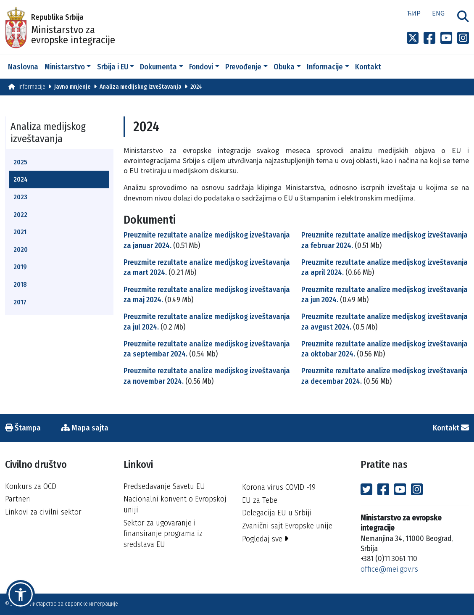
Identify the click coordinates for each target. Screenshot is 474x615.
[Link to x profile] (413, 38)
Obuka (284, 66)
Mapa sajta (84, 428)
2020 (20, 249)
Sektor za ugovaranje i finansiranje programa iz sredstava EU (163, 533)
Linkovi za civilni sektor (43, 512)
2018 (20, 284)
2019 (20, 267)
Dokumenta (158, 66)
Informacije (325, 66)
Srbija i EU (112, 66)
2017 (19, 302)
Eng (438, 13)
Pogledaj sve (265, 539)
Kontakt (368, 66)
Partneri (18, 499)
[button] (20, 594)
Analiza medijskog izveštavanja (141, 86)
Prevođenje (243, 66)
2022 (20, 215)
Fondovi (201, 66)
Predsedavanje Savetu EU (164, 486)
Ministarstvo (65, 66)
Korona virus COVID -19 (279, 487)
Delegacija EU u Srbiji (277, 512)
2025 (20, 162)
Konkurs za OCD (30, 486)
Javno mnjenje (72, 86)
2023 (20, 197)
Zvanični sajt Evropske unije (287, 526)
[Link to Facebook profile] (429, 38)
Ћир (414, 13)
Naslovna (23, 66)
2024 (196, 86)
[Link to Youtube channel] (446, 38)
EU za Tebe (259, 500)
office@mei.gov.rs (389, 569)
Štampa (23, 428)
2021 (19, 232)
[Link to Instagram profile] (463, 38)
